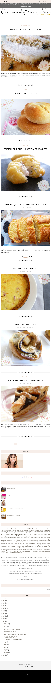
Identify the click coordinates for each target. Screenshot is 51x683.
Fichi (42, 536)
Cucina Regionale (38, 534)
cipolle (13, 532)
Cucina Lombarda (28, 534)
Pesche (30, 543)
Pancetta (35, 541)
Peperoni (20, 543)
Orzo (28, 541)
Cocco (21, 532)
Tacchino (37, 549)
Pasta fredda (4, 543)
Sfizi (17, 549)
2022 (4, 605)
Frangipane (18, 537)
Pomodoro (14, 545)
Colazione (25, 201)
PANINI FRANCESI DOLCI (25, 93)
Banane (9, 530)
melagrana (28, 540)
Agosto (4, 528)
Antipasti (25, 145)
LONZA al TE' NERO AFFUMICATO (25, 29)
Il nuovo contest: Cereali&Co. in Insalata (15, 508)
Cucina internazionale (17, 534)
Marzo (15, 540)
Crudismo (8, 534)
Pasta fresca (10, 543)
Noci (12, 541)
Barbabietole (14, 530)
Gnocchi (3, 539)
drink (21, 536)
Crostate (3, 534)
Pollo (10, 545)
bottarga (30, 530)
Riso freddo (38, 546)
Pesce (26, 543)
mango (8, 540)
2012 (4, 621)
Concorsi (34, 532)
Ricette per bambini (25, 546)
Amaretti (18, 528)
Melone (40, 540)
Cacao (37, 530)
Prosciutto (44, 545)
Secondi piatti (25, 25)
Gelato (38, 537)
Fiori (6, 537)
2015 (4, 616)
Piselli (39, 543)
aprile (34, 528)
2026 (4, 598)
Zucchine (11, 552)
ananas (22, 528)
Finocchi (3, 537)
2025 (4, 600)
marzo (5, 649)
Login (19, 674)
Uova (17, 551)
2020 (4, 608)
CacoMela (41, 530)
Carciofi (48, 530)
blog (27, 530)
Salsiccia (13, 547)
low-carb (41, 539)
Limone (37, 539)
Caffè (45, 530)
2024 (4, 602)
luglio (45, 539)
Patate (15, 543)
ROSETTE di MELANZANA (25, 325)
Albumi (12, 528)
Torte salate (13, 551)
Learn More (24, 6)
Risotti (48, 546)
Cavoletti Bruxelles (16, 531)
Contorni (42, 532)
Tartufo (43, 549)
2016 (4, 615)
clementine (17, 532)
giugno (48, 537)
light (35, 539)
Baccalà (6, 530)
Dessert (9, 536)
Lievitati (25, 89)
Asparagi (45, 528)
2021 (4, 607)
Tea (45, 549)
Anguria (25, 528)
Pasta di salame (47, 541)
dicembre (14, 536)
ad (1, 528)
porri (22, 545)
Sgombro (21, 549)
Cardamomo (3, 531)
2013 (4, 620)
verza (37, 551)
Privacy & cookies (25, 674)
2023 (4, 603)
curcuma (45, 534)
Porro (24, 545)
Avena (48, 528)
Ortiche (25, 541)
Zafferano (47, 551)
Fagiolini (30, 536)
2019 (4, 610)
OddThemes (40, 680)
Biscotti (24, 530)
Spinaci (27, 549)
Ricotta (32, 546)
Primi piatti (38, 545)
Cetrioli (45, 531)
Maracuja (11, 540)
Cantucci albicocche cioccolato (13, 515)
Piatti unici (35, 543)
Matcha (24, 540)
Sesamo (9, 549)
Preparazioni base (30, 545)
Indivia (10, 539)
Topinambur (3, 551)
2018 (4, 611)
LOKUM (8, 501)
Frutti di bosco (26, 537)
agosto (5, 641)
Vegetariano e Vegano (30, 551)
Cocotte (24, 532)
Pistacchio (43, 543)
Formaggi (9, 537)
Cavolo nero (38, 531)
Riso (35, 546)
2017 (4, 613)
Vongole (40, 551)
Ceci (42, 531)
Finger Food (46, 536)
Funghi (31, 537)
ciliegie (48, 531)
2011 (4, 654)
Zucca (6, 552)
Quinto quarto (3, 546)
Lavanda (23, 539)
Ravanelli (17, 546)
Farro (33, 536)
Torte (7, 551)
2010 (4, 655)
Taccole (40, 549)
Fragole (14, 537)
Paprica (41, 541)
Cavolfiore (22, 531)
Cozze (46, 532)
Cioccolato (9, 532)
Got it (29, 6)
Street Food (32, 549)
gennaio (41, 537)
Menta (43, 540)
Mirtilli (2, 541)
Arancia (37, 528)
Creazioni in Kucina (11, 488)
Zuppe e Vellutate (18, 552)
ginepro (45, 537)
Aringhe (41, 528)
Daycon (5, 536)
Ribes (20, 546)
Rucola (2, 547)
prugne (48, 545)
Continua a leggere (25, 81)
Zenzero (3, 552)
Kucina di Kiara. (23, 680)
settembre (13, 549)
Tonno (48, 549)
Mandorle (3, 540)
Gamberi (35, 537)
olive (23, 541)
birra (20, 530)
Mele (37, 540)
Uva (20, 551)
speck (24, 549)
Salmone (7, 547)
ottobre (30, 541)
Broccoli (34, 530)
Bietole (18, 530)
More (5, 541)
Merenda (47, 540)
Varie (22, 551)
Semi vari (6, 549)
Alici (25, 320)
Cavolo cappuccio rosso (30, 531)
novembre (15, 541)
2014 (4, 618)
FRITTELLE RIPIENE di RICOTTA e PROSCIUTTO (25, 149)
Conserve (38, 532)
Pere (23, 543)
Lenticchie (28, 539)
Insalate (13, 539)
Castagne (11, 531)
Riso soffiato (44, 546)
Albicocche (8, 528)
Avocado (3, 530)
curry (49, 534)
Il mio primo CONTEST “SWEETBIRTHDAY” (16, 495)
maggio (48, 539)
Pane (38, 541)
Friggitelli (21, 537)
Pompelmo (19, 545)
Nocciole (9, 541)
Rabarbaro (8, 546)
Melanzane (33, 540)
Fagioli (26, 536)
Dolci (25, 265)
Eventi (24, 536)
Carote (7, 531)
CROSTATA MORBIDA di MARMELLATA (25, 380)
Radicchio (13, 546)
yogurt (43, 551)
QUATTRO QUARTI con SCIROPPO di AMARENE (25, 205)
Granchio (7, 539)
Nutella (19, 541)
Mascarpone (19, 540)
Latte (21, 539)
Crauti (49, 532)
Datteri (2, 536)
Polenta (6, 545)
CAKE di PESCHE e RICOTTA (25, 269)
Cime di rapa (3, 532)
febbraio (38, 536)
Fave (36, 536)
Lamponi (17, 539)
